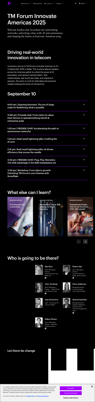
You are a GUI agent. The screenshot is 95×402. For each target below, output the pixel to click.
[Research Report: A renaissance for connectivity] (20, 216)
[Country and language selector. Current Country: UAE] (82, 3)
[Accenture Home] (9, 3)
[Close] (92, 386)
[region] (47, 393)
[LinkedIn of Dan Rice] (45, 278)
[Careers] (60, 3)
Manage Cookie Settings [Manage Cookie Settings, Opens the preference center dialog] (70, 397)
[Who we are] (49, 3)
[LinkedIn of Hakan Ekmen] (45, 328)
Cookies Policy (30, 396)
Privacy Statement (43, 396)
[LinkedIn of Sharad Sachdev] (73, 313)
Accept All (71, 388)
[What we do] (26, 3)
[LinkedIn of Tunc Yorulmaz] (45, 293)
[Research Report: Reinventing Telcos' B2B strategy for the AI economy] (50, 216)
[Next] (85, 241)
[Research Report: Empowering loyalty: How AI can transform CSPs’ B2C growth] (80, 216)
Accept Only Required (71, 393)
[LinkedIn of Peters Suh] (73, 278)
